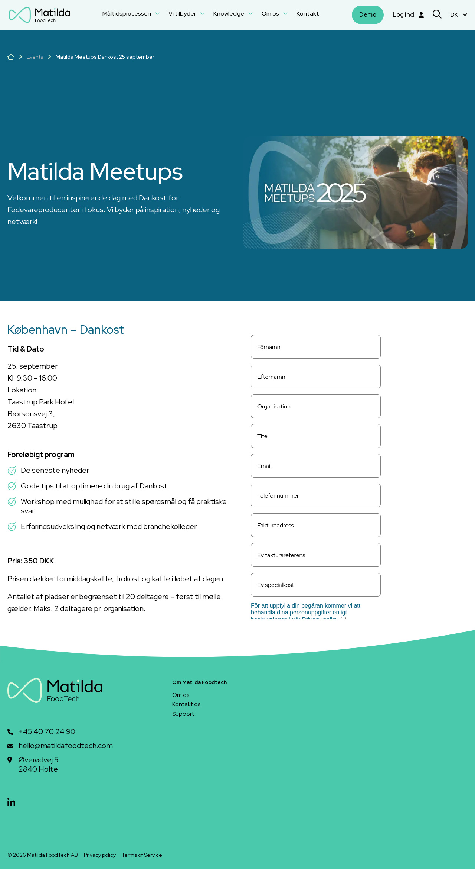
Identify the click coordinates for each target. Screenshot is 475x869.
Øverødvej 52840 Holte (38, 764)
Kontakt (308, 13)
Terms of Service (142, 855)
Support (183, 714)
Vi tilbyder (186, 13)
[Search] (437, 15)
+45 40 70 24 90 (47, 731)
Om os (275, 13)
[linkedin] (11, 802)
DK (459, 15)
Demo (367, 15)
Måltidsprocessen (131, 13)
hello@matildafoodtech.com (66, 745)
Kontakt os (186, 704)
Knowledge (233, 13)
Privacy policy (100, 855)
